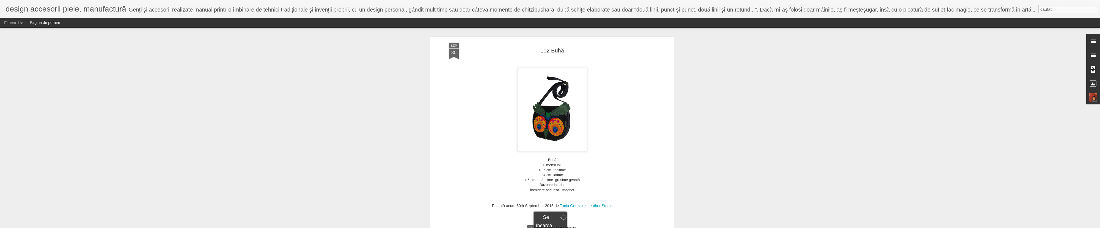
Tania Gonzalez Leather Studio (586, 206)
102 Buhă (552, 51)
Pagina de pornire (45, 22)
